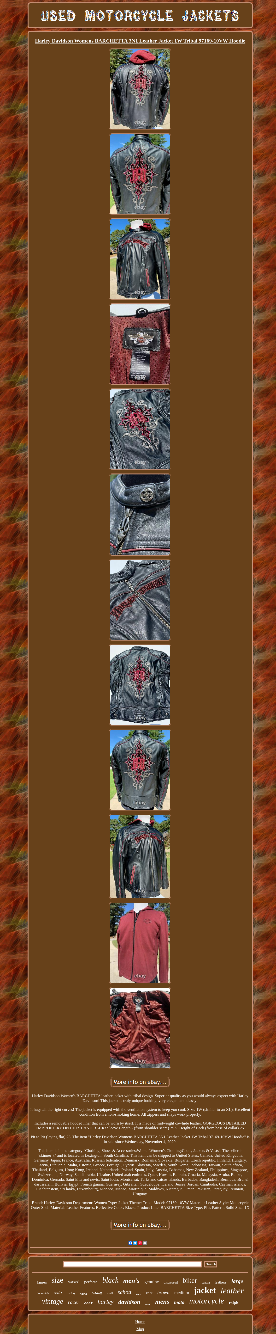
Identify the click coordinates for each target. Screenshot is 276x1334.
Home (140, 1321)
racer (73, 1302)
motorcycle (206, 1301)
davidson (129, 1302)
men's (131, 1280)
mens (162, 1301)
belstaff (97, 1293)
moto (179, 1302)
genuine (151, 1281)
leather (232, 1290)
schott (124, 1292)
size (57, 1280)
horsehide (43, 1293)
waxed (73, 1281)
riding (83, 1293)
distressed (171, 1282)
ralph (233, 1303)
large (237, 1281)
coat (88, 1303)
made (147, 1304)
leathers (221, 1282)
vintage (52, 1301)
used (138, 1293)
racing (71, 1293)
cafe (58, 1292)
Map (140, 1329)
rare (149, 1293)
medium (181, 1292)
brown (163, 1292)
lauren (42, 1282)
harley (105, 1301)
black (110, 1280)
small (110, 1293)
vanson (206, 1282)
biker (190, 1280)
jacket (205, 1290)
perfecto (91, 1282)
